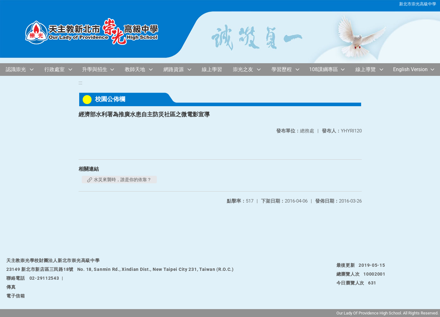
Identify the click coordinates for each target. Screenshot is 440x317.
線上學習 (212, 69)
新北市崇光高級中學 (417, 4)
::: (80, 83)
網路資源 (173, 69)
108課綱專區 (323, 69)
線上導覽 (365, 69)
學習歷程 (281, 69)
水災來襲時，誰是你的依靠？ (119, 179)
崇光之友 (243, 69)
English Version (410, 69)
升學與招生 (94, 69)
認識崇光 (16, 69)
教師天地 (135, 69)
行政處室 (54, 69)
